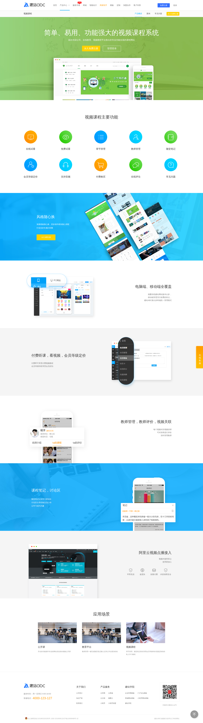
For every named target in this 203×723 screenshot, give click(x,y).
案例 (148, 13)
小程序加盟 (112, 703)
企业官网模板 (129, 693)
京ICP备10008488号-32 (70, 718)
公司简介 (79, 693)
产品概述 (138, 13)
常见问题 (158, 13)
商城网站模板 (129, 698)
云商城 (110, 693)
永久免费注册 (173, 14)
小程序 (102, 703)
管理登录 (112, 48)
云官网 (102, 693)
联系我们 (79, 703)
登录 (175, 5)
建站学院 (128, 703)
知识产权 (79, 698)
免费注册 (163, 5)
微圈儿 (110, 698)
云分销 (102, 698)
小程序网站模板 (143, 698)
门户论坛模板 (142, 693)
